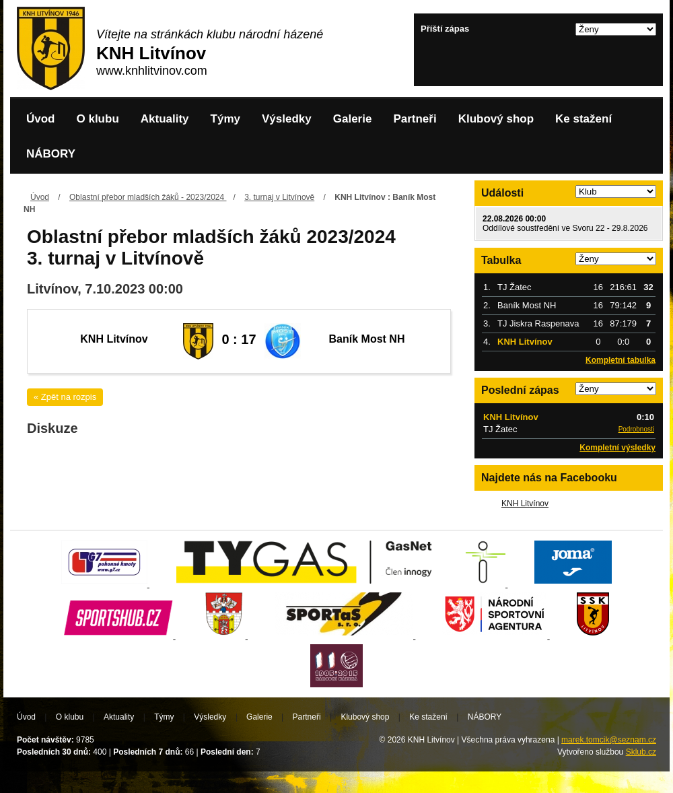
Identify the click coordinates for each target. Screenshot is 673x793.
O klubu (98, 118)
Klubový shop (496, 118)
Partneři (414, 118)
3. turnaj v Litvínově (279, 197)
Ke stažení (583, 118)
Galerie (352, 118)
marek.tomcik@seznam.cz (608, 740)
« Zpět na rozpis (65, 397)
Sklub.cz (641, 752)
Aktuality (165, 118)
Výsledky (287, 118)
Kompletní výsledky (617, 447)
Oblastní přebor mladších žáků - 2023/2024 (147, 197)
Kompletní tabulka (621, 360)
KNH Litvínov (524, 503)
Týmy (225, 118)
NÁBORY (50, 153)
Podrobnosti (636, 429)
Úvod (40, 118)
